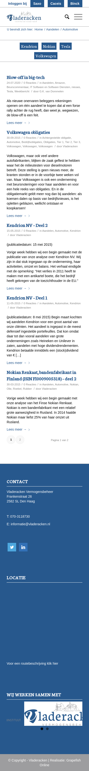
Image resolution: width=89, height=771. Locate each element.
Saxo (37, 3)
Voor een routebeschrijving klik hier (32, 663)
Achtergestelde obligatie (56, 137)
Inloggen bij (17, 3)
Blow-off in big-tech (26, 77)
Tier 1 (60, 142)
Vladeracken (70, 146)
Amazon (60, 82)
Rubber (27, 388)
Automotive (13, 142)
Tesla (65, 46)
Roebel (17, 388)
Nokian (49, 46)
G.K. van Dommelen (51, 91)
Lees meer (19, 123)
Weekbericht (21, 91)
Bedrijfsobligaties (32, 142)
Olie (9, 388)
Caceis (56, 3)
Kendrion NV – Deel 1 (27, 297)
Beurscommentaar (17, 87)
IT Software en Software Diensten (50, 87)
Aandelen (52, 29)
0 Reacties (30, 82)
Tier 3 (76, 142)
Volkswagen (46, 55)
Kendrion (29, 46)
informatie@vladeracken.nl (30, 524)
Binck (75, 3)
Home (39, 29)
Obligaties (49, 142)
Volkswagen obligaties (28, 132)
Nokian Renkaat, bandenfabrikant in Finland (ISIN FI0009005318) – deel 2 (41, 375)
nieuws (76, 87)
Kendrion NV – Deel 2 (27, 225)
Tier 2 (68, 142)
